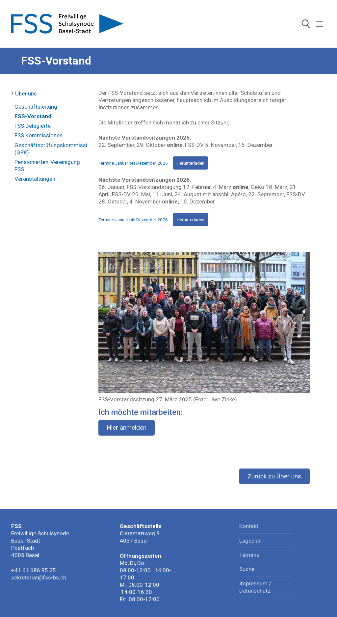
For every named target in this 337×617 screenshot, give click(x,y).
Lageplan (250, 540)
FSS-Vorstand (32, 116)
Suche (246, 569)
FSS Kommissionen (38, 135)
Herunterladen (190, 163)
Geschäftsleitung (35, 106)
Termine (249, 554)
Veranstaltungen (34, 178)
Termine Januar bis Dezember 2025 (133, 163)
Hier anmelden (126, 427)
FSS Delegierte (32, 125)
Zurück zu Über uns (274, 476)
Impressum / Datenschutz (255, 587)
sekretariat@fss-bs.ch (38, 577)
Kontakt (248, 526)
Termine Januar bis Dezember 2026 (133, 219)
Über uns (26, 94)
